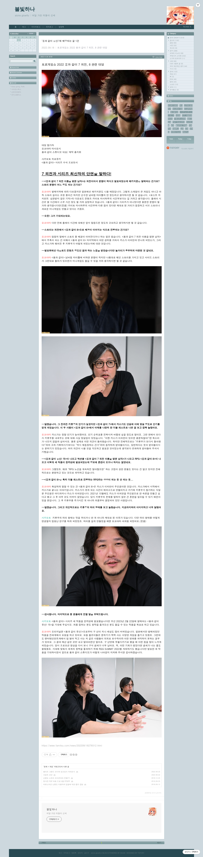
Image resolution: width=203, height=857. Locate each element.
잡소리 (174, 40)
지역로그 (66, 853)
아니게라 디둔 (177, 109)
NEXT (160, 843)
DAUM (122, 853)
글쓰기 (86, 853)
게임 (173, 74)
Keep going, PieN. (18, 86)
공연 (169, 129)
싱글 (169, 122)
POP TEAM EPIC (178, 122)
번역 (172, 125)
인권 (186, 129)
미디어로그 (36, 27)
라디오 (170, 119)
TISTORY (141, 853)
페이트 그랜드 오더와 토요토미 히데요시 (59, 771)
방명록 (61, 27)
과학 (173, 87)
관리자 (80, 853)
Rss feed (186, 27)
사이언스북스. (16, 89)
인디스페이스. (16, 95)
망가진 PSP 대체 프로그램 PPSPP (56, 781)
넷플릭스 (175, 129)
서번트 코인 (47, 775)
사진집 (178, 115)
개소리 (173, 48)
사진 (173, 45)
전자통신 (174, 90)
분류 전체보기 (177, 38)
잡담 (173, 43)
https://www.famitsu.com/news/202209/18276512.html (72, 745)
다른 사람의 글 (176, 64)
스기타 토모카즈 (177, 58)
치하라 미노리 (176, 53)
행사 (181, 105)
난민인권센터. (16, 92)
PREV (43, 843)
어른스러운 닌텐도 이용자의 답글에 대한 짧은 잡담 (63, 784)
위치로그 (49, 27)
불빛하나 (25, 9)
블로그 (189, 119)
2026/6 (31, 33)
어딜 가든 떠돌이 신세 (57, 813)
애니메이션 (174, 112)
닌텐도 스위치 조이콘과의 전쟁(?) (56, 778)
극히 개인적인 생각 (178, 66)
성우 (173, 51)
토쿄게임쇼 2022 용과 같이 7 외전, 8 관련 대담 (82, 47)
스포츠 (174, 84)
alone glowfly (96, 853)
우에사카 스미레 (178, 56)
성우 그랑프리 (187, 115)
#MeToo (185, 132)
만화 (173, 79)
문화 (173, 71)
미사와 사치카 (173, 105)
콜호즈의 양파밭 (181, 125)
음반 (182, 129)
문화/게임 (158, 57)
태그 (24, 27)
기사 (173, 69)
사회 (173, 61)
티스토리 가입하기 (187, 149)
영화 (173, 82)
